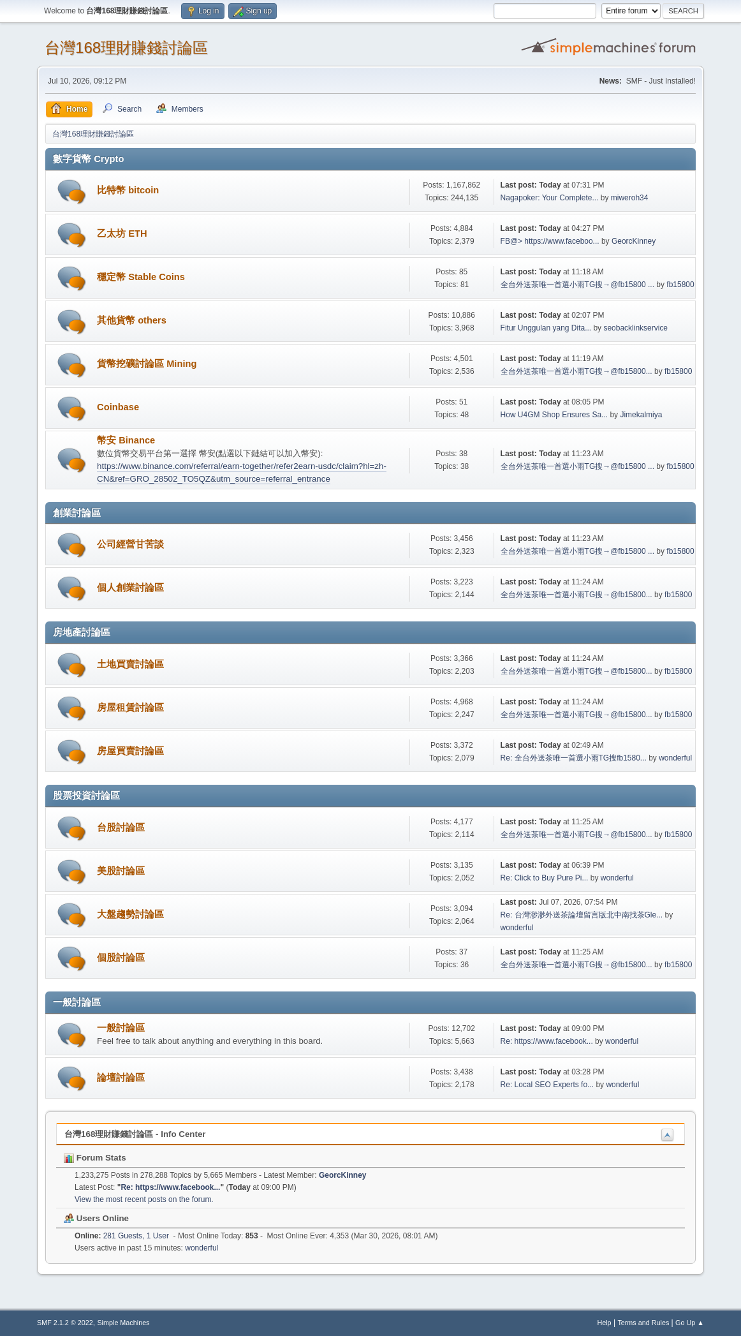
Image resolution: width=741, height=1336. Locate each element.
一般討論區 (121, 1028)
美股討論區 (121, 871)
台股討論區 (121, 827)
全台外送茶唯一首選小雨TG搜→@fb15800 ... (577, 284)
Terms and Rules (643, 1322)
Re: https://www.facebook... (547, 1041)
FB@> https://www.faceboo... (550, 241)
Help (604, 1322)
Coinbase (118, 407)
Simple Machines (123, 1322)
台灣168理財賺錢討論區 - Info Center (134, 1134)
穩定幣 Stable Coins (141, 277)
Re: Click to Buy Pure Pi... (545, 877)
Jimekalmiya (641, 414)
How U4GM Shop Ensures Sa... (554, 414)
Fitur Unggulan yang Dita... (546, 327)
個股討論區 (121, 958)
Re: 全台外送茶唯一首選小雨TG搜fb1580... (574, 757)
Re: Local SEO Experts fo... (547, 1084)
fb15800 (680, 284)
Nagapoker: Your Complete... (550, 197)
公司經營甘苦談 (130, 544)
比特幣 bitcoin (128, 190)
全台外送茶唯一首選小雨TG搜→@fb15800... (576, 371)
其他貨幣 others (131, 320)
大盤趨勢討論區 (130, 914)
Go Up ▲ (689, 1322)
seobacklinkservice (635, 327)
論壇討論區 (121, 1078)
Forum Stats (95, 1157)
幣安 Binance (126, 440)
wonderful (675, 757)
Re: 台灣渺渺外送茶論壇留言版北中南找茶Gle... (582, 914)
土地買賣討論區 (130, 664)
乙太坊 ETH (122, 233)
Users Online (96, 1218)
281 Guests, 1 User (122, 1235)
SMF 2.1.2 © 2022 (65, 1322)
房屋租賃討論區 (130, 707)
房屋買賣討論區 (130, 751)
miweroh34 (630, 197)
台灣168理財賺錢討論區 (126, 47)
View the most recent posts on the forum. (144, 1199)
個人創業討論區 (130, 588)
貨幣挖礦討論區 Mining (146, 364)
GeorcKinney (634, 241)
